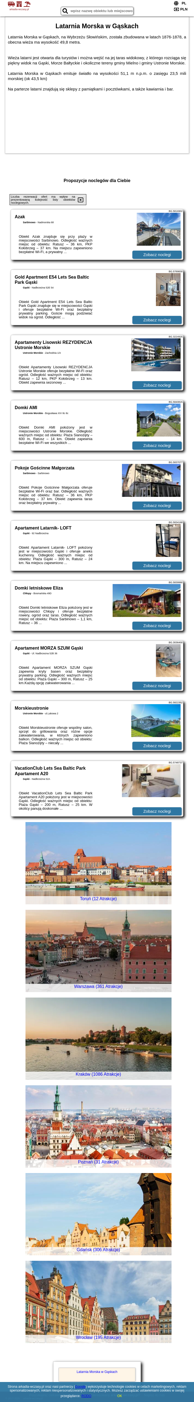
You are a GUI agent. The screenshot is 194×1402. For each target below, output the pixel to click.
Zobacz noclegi (157, 254)
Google (80, 1387)
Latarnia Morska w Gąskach (97, 1372)
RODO (86, 1396)
